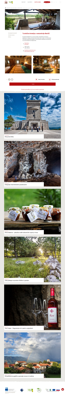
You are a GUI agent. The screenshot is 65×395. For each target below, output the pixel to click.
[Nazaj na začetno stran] (6, 2)
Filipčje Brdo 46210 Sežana (26, 43)
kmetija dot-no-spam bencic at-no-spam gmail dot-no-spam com (30, 50)
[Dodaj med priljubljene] (40, 79)
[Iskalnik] (56, 2)
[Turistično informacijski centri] (54, 2)
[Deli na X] (12, 79)
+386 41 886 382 (27, 48)
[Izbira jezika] (60, 2)
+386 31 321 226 (26, 46)
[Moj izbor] (52, 2)
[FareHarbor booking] (62, 389)
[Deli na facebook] (9, 79)
